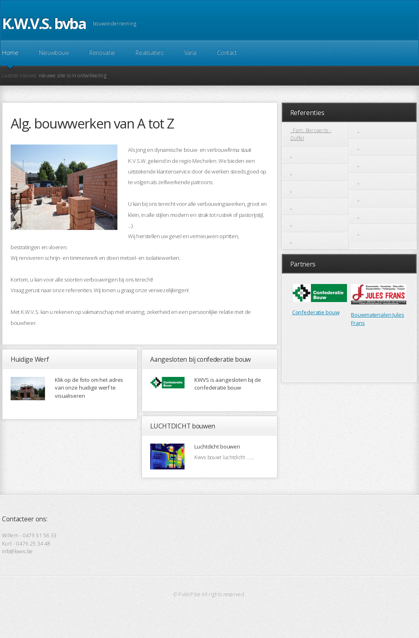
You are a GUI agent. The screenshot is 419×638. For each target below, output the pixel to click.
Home (10, 52)
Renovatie (102, 52)
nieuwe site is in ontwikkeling (72, 75)
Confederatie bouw (316, 312)
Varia (190, 52)
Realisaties (149, 52)
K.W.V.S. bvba (44, 24)
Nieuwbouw (54, 52)
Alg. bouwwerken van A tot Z (92, 123)
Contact (227, 52)
